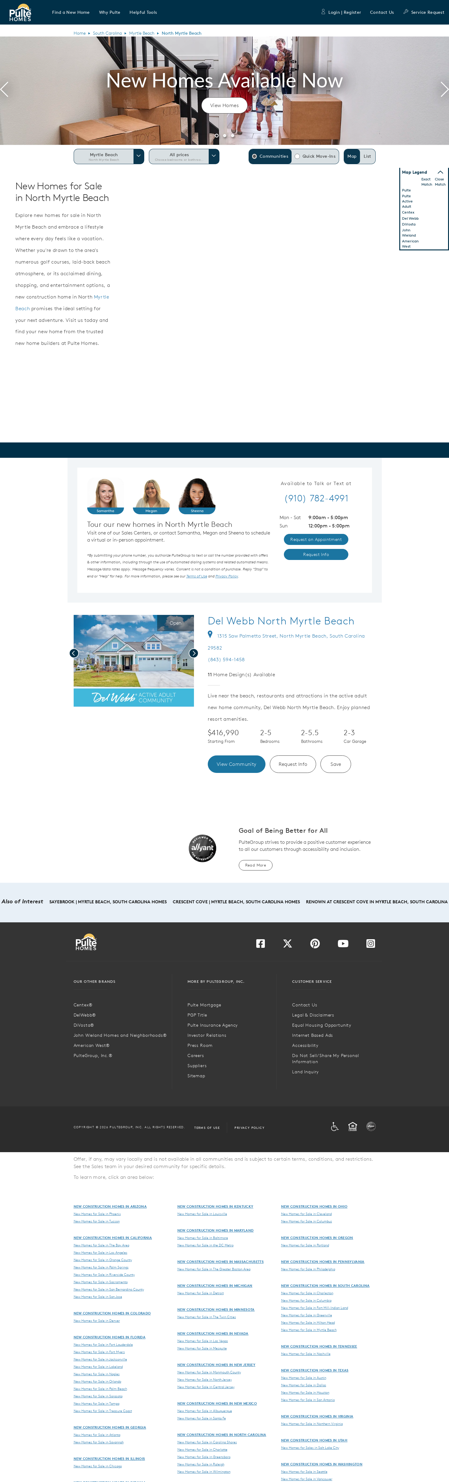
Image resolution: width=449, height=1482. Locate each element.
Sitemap (196, 1076)
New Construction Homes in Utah (314, 1440)
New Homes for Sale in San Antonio (308, 1400)
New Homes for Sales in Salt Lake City (310, 1447)
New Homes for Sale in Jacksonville (100, 1359)
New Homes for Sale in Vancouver (306, 1479)
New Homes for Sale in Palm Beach (100, 1389)
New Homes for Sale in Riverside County (104, 1274)
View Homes (224, 105)
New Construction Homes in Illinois (109, 1458)
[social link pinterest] (112, 700)
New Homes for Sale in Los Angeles (100, 1252)
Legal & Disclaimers (313, 1015)
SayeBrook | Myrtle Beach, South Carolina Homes (108, 902)
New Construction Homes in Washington (322, 1464)
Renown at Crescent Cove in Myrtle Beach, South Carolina (377, 902)
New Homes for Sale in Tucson (97, 1221)
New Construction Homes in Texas (315, 1370)
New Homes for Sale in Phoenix (97, 1214)
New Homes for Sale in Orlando (97, 1381)
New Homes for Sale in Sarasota (98, 1396)
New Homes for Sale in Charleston (307, 1293)
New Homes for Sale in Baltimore (202, 1238)
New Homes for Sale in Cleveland (306, 1214)
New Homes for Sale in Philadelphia (308, 1269)
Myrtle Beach (141, 33)
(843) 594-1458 (226, 659)
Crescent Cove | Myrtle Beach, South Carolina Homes (236, 902)
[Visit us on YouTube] (343, 945)
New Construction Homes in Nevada (213, 1333)
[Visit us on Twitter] (287, 945)
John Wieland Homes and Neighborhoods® (120, 1035)
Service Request (423, 12)
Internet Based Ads (312, 1035)
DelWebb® (85, 1015)
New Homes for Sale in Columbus (306, 1221)
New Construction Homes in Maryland (215, 1230)
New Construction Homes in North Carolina (221, 1434)
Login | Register (340, 12)
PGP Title (197, 1015)
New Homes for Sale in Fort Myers (99, 1352)
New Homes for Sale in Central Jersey (205, 1387)
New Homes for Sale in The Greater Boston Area (213, 1269)
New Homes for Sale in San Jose (98, 1297)
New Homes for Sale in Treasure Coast (103, 1411)
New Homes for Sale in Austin (303, 1378)
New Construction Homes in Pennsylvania (323, 1261)
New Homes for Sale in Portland (305, 1245)
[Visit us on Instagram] (370, 945)
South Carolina (107, 33)
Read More (255, 865)
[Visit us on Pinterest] (315, 945)
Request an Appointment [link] (316, 539)
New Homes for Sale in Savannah (99, 1442)
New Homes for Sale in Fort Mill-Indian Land (314, 1308)
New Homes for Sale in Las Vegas (202, 1341)
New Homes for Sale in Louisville (202, 1214)
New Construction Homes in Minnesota (216, 1309)
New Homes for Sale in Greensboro (203, 1457)
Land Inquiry (305, 1072)
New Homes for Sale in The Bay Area (101, 1245)
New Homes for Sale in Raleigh (200, 1464)
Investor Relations (207, 1035)
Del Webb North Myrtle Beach (281, 620)
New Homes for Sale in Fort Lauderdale (103, 1344)
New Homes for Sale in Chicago (98, 1466)
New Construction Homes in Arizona (110, 1206)
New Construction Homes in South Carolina (325, 1285)
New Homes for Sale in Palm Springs (101, 1267)
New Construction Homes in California (113, 1237)
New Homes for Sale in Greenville (306, 1315)
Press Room (200, 1045)
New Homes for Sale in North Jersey (204, 1379)
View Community (237, 764)
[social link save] (102, 700)
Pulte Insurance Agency (213, 1025)
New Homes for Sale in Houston (305, 1392)
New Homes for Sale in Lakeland (98, 1366)
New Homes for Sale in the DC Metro (205, 1245)
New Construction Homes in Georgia (110, 1427)
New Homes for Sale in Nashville (306, 1354)
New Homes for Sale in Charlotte (202, 1449)
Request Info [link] (316, 554)
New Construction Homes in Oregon (317, 1237)
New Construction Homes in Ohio (314, 1206)
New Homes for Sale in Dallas (303, 1385)
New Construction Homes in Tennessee (319, 1346)
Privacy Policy (249, 1127)
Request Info (293, 764)
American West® (92, 1045)
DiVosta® (84, 1025)
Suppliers (197, 1065)
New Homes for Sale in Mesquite (202, 1348)
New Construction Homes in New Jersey (216, 1364)
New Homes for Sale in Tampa (96, 1403)
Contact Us (382, 12)
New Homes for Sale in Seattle (304, 1471)
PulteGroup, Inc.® (93, 1055)
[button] (71, 12)
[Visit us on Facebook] (260, 945)
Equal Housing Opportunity (321, 1025)
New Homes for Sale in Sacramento (101, 1282)
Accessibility (305, 1045)
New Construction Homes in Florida (110, 1337)
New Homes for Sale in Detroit (200, 1293)
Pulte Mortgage (204, 1005)
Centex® (83, 1005)
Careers (196, 1055)
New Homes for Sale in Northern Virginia (312, 1424)
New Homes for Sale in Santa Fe (201, 1418)
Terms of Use (207, 1127)
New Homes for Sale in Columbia (306, 1300)
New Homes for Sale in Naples (97, 1374)
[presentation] (4, 90)
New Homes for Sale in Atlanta (97, 1435)
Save (336, 764)
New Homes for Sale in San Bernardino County (109, 1289)
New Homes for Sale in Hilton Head (308, 1322)
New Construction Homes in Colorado (112, 1313)
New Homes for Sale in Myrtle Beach (309, 1330)
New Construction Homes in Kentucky (215, 1206)
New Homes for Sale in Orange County (103, 1260)
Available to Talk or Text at (316, 483)
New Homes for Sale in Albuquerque (204, 1411)
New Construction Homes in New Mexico (217, 1403)
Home (80, 33)
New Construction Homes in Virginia (317, 1416)
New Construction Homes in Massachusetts (220, 1261)
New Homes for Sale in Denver (97, 1320)
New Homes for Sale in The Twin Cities (206, 1317)
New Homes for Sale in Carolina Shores (207, 1442)
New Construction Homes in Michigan (215, 1285)
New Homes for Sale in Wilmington (203, 1471)
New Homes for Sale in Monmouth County (209, 1372)
